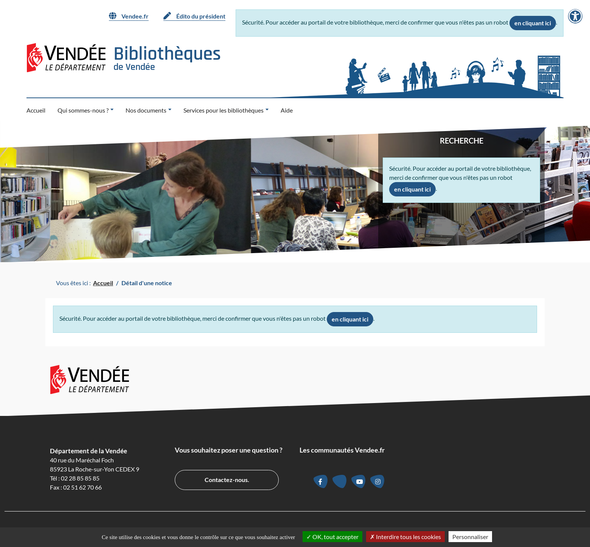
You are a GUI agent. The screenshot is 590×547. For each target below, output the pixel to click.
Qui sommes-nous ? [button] (83, 110)
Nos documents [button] (146, 110)
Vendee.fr (129, 16)
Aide (287, 110)
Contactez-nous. (227, 479)
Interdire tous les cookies (405, 536)
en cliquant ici (532, 22)
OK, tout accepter (332, 536)
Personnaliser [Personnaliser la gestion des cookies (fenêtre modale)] (470, 536)
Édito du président (194, 16)
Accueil (35, 110)
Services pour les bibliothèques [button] (223, 110)
